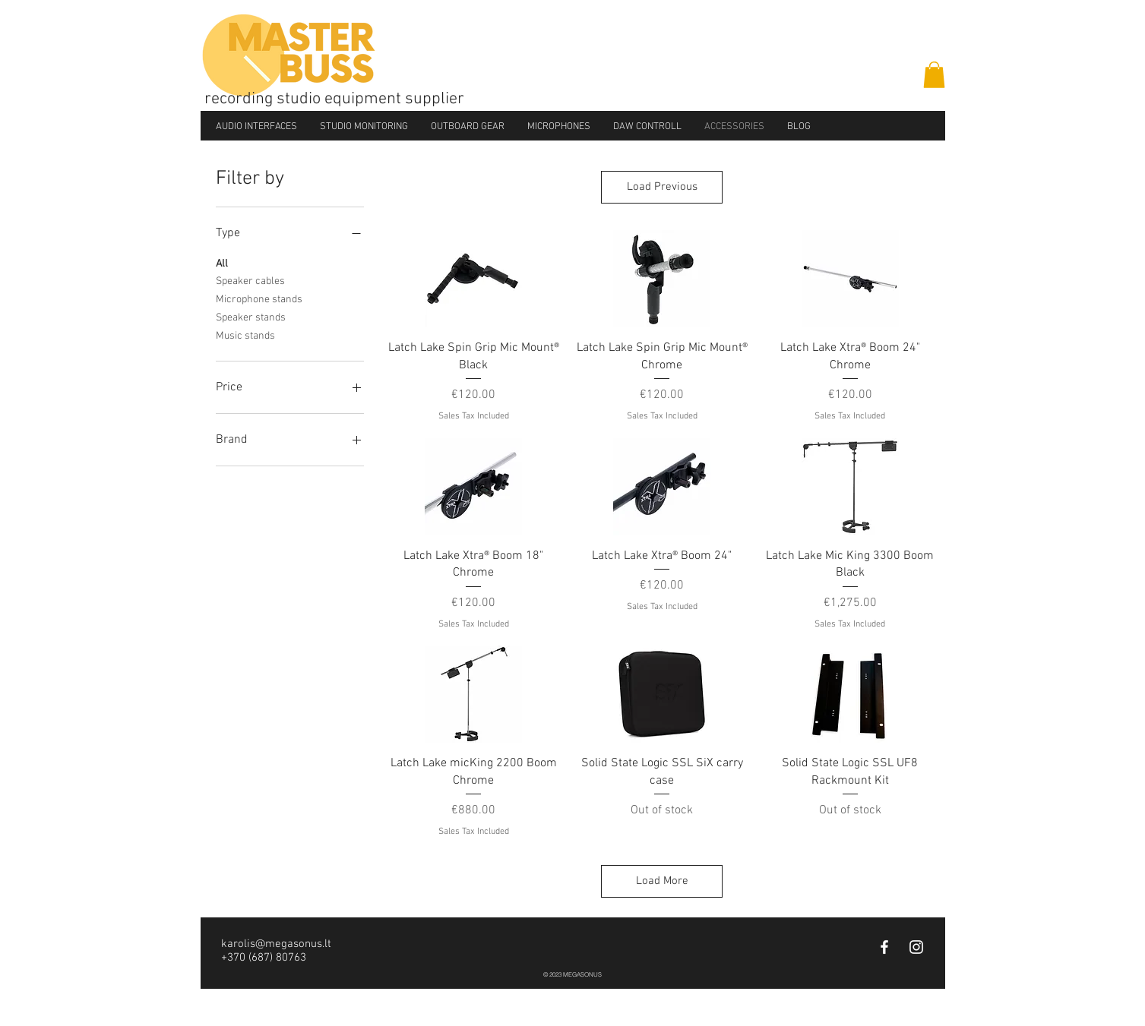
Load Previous (662, 187)
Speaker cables (250, 280)
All (222, 262)
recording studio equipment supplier (334, 99)
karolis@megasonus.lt (276, 944)
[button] (934, 75)
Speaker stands (251, 316)
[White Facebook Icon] (884, 947)
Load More (662, 881)
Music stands (245, 335)
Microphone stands (259, 298)
